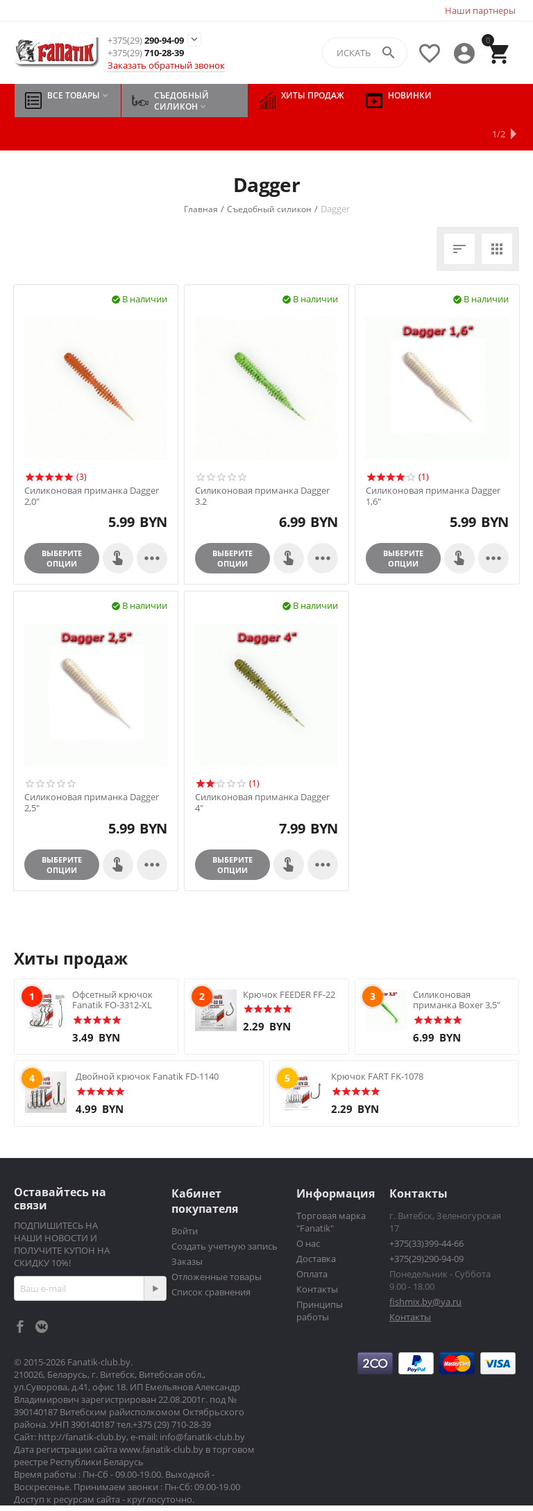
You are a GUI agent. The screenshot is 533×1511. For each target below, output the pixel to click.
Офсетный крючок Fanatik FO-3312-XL (112, 966)
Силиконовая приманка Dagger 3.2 (262, 463)
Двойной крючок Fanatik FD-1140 (147, 1043)
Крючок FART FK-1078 (377, 1043)
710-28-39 (146, 53)
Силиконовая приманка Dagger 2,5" (91, 769)
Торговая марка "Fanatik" (331, 1188)
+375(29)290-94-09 (426, 1225)
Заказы (187, 1228)
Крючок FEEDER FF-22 (289, 961)
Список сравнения (211, 1258)
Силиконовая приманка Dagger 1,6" (433, 463)
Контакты (317, 1256)
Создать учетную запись (224, 1213)
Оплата (312, 1240)
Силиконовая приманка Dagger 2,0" (91, 463)
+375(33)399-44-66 (426, 1210)
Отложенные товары (216, 1243)
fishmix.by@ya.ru (425, 1268)
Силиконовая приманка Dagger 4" (262, 769)
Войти (184, 1197)
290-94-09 (146, 40)
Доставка (316, 1225)
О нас (308, 1210)
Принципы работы (319, 1277)
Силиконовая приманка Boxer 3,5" (456, 966)
